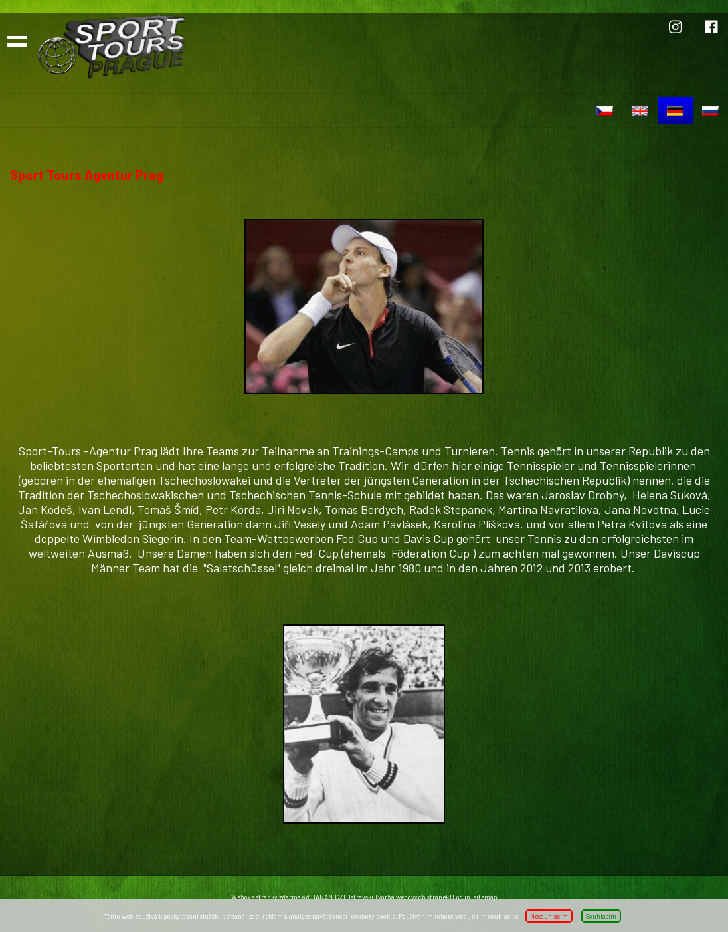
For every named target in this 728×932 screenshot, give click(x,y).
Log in (461, 897)
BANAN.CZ (327, 897)
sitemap (486, 897)
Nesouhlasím (549, 916)
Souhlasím (601, 916)
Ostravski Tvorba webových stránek (397, 897)
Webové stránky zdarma (266, 897)
